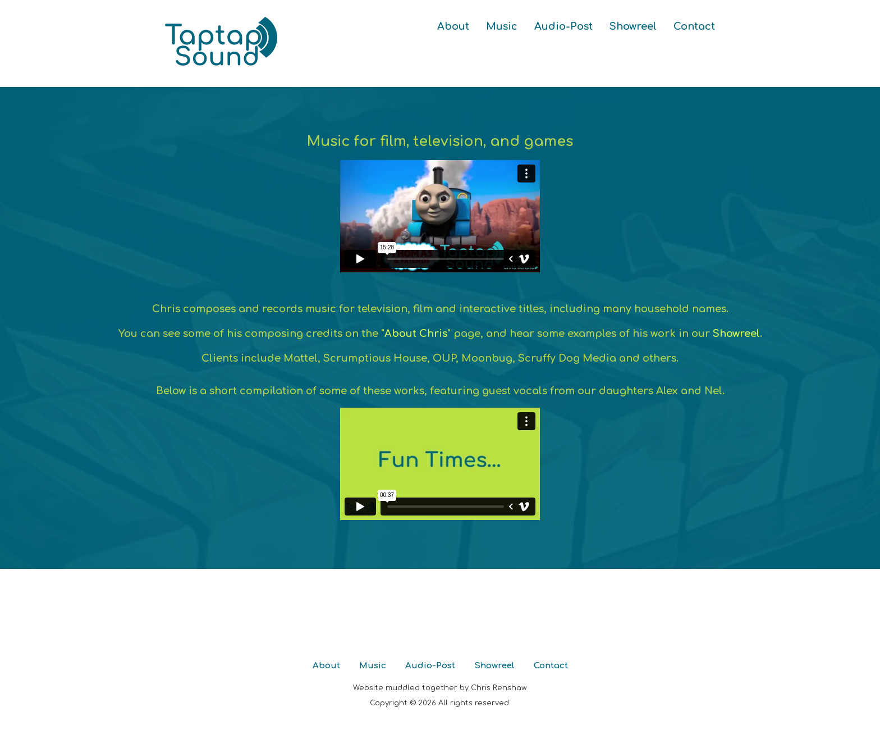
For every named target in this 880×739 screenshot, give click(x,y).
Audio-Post (563, 26)
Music (501, 26)
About (453, 26)
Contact (694, 26)
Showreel (633, 26)
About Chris (415, 333)
